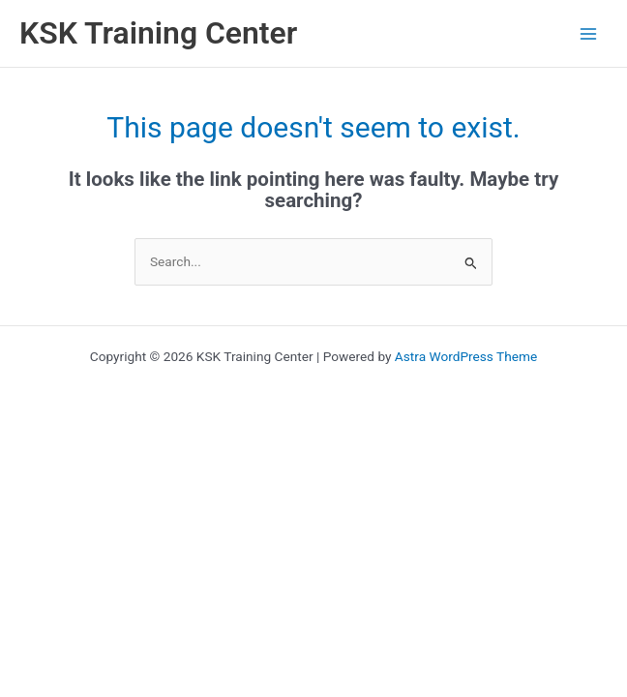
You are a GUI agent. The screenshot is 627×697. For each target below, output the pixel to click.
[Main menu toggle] (589, 33)
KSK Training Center (158, 33)
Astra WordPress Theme (466, 356)
